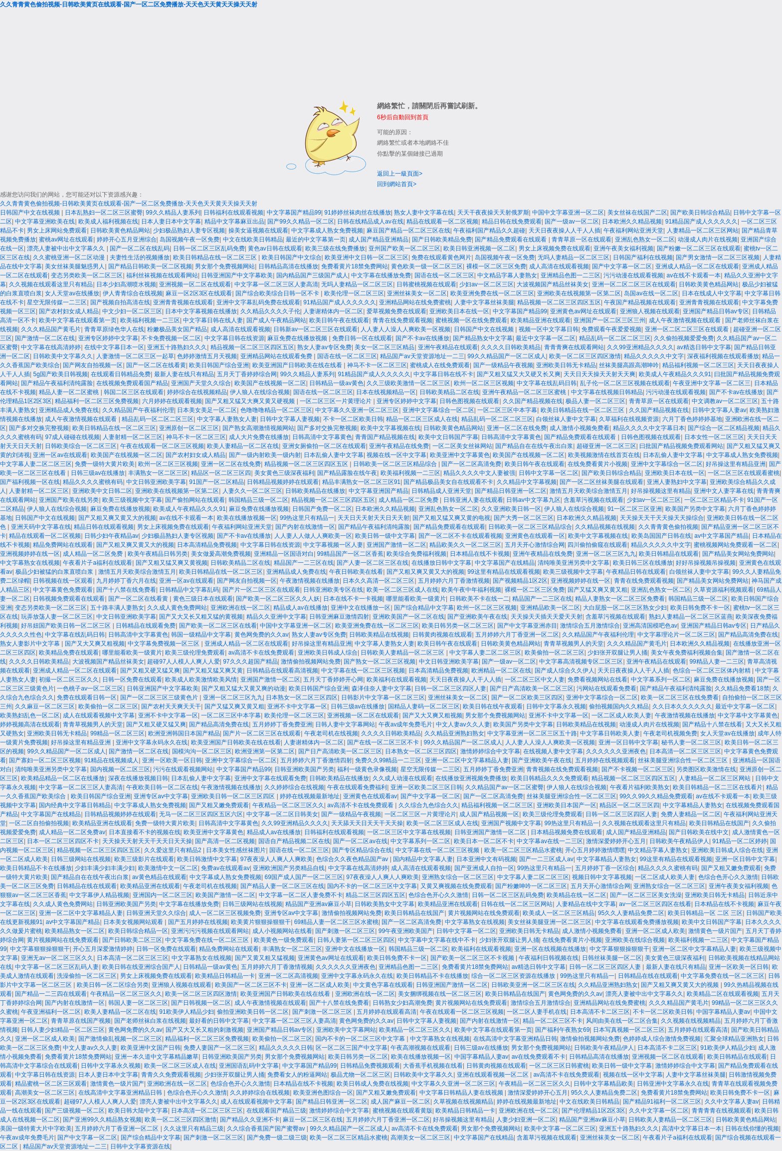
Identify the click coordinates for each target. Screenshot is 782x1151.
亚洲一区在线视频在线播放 (550, 948)
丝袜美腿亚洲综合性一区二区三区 (683, 760)
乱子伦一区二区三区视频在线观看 (625, 383)
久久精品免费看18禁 (742, 688)
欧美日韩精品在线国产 (719, 823)
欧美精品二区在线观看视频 (723, 993)
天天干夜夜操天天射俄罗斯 (493, 212)
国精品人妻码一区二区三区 (424, 706)
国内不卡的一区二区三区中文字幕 (372, 886)
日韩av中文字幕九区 (533, 499)
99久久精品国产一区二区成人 (506, 356)
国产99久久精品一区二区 (300, 221)
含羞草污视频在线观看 (593, 499)
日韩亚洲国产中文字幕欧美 (237, 275)
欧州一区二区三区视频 (484, 383)
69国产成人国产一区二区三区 (304, 877)
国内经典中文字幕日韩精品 (75, 805)
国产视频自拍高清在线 (120, 302)
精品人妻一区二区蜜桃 (69, 392)
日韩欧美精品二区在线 (449, 392)
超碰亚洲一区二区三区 (606, 446)
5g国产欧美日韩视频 (60, 374)
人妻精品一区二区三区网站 (703, 230)
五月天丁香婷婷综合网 (247, 374)
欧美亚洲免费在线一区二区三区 (492, 293)
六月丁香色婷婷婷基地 (692, 419)
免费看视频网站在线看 (597, 679)
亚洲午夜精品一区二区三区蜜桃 (525, 392)
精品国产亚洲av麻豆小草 (318, 904)
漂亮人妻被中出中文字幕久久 (66, 248)
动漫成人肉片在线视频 (708, 239)
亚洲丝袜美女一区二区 (417, 293)
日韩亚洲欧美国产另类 (304, 769)
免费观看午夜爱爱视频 (611, 329)
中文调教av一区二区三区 (725, 401)
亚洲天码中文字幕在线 (41, 526)
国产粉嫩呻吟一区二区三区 (531, 886)
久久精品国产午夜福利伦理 (138, 410)
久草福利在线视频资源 (629, 419)
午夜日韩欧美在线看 (356, 571)
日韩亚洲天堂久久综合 (156, 913)
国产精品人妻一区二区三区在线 (282, 886)
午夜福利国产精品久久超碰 (489, 230)
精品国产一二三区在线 (304, 562)
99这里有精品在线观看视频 (503, 571)
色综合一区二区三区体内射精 (712, 670)
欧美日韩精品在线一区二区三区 (215, 257)
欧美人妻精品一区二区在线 (243, 446)
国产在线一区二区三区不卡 (383, 742)
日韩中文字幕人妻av (719, 410)
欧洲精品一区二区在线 (501, 670)
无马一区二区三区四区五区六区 (201, 814)
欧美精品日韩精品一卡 (225, 975)
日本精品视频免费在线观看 (566, 832)
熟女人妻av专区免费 (324, 347)
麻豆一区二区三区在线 (313, 1119)
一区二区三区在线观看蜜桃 (744, 472)
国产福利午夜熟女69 (562, 1029)
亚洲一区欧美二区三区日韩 (426, 787)
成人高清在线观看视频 (559, 266)
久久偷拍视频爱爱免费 (684, 338)
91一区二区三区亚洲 (634, 508)
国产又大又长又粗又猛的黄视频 (201, 616)
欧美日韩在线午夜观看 (493, 706)
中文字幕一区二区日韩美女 (282, 814)
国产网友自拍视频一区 (93, 365)
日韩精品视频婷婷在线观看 (283, 481)
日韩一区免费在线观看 (132, 679)
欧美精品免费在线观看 (69, 652)
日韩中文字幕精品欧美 (603, 1083)
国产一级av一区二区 (572, 221)
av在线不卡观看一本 (694, 275)
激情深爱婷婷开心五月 (616, 841)
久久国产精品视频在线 (533, 401)
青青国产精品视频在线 (385, 437)
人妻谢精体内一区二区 (333, 311)
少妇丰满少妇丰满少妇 (105, 868)
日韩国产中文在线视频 (30, 212)
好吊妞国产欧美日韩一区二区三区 (66, 625)
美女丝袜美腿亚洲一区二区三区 (549, 922)
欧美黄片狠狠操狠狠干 (261, 922)
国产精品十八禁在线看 (712, 724)
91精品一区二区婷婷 (739, 841)
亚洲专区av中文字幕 (161, 796)
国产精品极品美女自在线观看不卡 (448, 481)
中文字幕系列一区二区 (661, 679)
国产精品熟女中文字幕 (483, 338)
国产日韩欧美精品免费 (442, 239)
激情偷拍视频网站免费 (311, 661)
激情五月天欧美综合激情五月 (588, 490)
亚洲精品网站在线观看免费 (277, 356)
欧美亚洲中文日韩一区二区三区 (366, 257)
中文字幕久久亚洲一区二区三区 (357, 410)
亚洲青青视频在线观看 (183, 302)
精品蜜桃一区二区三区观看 (51, 1083)
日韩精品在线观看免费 (146, 625)
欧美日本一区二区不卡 (484, 841)
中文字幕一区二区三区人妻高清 (276, 284)
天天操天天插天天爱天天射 (547, 616)
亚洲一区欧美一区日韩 (172, 760)
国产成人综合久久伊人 (564, 670)
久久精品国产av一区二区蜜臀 (504, 787)
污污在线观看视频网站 (183, 769)
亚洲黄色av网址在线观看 (583, 311)
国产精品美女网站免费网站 (738, 553)
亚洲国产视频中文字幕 (511, 823)
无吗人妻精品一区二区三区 (573, 257)
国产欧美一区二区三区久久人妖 (278, 598)
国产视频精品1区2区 (520, 580)
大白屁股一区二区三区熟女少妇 (625, 607)
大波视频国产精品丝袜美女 (552, 284)
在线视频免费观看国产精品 (132, 383)
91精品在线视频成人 (111, 760)
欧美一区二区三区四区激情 (585, 356)
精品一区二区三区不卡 (553, 1020)
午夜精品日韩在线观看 (636, 571)
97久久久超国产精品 (250, 661)
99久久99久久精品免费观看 (656, 796)
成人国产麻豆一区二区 (400, 1101)
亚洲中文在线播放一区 (361, 607)
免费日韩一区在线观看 (362, 338)
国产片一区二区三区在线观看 (261, 589)
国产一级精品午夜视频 (503, 365)
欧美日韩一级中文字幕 (385, 535)
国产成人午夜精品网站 (276, 320)
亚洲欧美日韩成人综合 (328, 652)
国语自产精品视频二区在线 (294, 841)
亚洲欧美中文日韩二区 (102, 490)
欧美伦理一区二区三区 (354, 293)
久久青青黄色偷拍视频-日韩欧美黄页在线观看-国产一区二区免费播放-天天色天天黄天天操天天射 (128, 4)
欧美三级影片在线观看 (144, 859)
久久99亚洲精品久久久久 (640, 347)
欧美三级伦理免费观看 (195, 652)
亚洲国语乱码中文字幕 (249, 1065)
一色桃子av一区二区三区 (90, 688)
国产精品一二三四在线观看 (51, 993)
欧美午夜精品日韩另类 (158, 553)
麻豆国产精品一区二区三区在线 (408, 230)
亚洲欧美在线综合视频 (635, 939)
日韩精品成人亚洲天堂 (441, 490)
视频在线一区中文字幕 (396, 455)
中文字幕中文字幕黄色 (748, 715)
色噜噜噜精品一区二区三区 (276, 410)
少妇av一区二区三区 (486, 284)
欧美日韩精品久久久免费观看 (549, 778)
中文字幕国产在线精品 (505, 562)
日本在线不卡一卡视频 (353, 598)
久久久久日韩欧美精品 (511, 347)
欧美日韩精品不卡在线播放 (36, 868)
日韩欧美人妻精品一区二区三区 (403, 652)
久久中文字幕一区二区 (659, 1110)
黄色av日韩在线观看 (275, 248)
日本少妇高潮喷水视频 (126, 284)
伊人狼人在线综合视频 (260, 392)
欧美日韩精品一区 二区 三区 (705, 913)
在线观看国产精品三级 (276, 1110)
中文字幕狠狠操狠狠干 (40, 948)
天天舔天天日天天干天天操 (367, 823)
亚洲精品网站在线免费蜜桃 (415, 302)
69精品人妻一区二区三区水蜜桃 (336, 922)
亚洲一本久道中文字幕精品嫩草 (156, 1056)
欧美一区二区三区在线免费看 (680, 697)
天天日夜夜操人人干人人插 (564, 230)
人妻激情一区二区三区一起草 (135, 356)
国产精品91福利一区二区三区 (662, 1101)
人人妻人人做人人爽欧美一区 (313, 535)
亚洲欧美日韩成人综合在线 (727, 850)
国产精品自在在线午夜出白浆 (534, 446)
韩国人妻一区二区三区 (138, 1002)
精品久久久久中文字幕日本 (649, 428)
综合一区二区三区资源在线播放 (514, 975)
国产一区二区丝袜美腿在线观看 (601, 481)
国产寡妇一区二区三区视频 (45, 760)
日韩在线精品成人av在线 (370, 221)
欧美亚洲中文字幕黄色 (460, 455)
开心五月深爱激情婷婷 (103, 948)
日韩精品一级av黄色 (336, 383)
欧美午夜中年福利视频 (471, 589)
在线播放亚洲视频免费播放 (471, 778)
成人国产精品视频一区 (489, 814)
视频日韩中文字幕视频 (602, 877)
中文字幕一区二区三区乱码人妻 (57, 966)
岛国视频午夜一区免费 (189, 239)
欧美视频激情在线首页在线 (604, 455)
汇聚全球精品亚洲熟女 (734, 1038)
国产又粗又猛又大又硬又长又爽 (519, 374)
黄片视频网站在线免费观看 (484, 913)
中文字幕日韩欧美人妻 (610, 733)
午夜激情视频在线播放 (310, 580)
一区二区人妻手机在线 (537, 1011)
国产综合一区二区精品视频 (724, 428)
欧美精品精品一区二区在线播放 (63, 778)
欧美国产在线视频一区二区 (270, 383)
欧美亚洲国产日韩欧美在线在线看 (298, 365)
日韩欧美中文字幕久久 (63, 356)
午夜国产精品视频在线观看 (640, 302)
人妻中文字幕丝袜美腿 (484, 302)
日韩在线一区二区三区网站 (517, 904)
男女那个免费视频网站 (225, 266)
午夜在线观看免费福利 (357, 787)
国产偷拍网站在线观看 (195, 499)
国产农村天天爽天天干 (171, 706)
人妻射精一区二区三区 (133, 437)
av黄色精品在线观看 (159, 877)
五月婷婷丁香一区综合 (605, 868)
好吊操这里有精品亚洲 (736, 463)
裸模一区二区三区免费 (496, 266)
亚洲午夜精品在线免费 (399, 446)
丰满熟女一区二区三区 (158, 472)
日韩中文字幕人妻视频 (290, 419)
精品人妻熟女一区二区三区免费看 (620, 598)
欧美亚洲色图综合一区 (323, 1092)
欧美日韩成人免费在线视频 (372, 1083)
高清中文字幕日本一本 (692, 1128)
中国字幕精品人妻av (723, 1011)
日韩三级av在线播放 (98, 472)
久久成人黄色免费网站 (177, 607)
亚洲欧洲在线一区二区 (240, 607)
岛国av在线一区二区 (651, 293)
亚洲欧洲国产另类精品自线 (289, 868)
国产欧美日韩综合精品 (700, 212)
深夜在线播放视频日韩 (138, 778)
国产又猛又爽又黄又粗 (597, 589)
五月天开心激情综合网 (535, 544)
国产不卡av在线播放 (422, 338)
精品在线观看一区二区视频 (442, 221)
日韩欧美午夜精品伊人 (679, 841)
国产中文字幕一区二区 (622, 266)
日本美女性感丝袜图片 (236, 850)
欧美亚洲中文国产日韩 (151, 1047)
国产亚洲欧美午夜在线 (477, 616)
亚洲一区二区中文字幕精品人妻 (467, 760)
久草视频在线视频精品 (463, 1101)
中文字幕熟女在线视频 (30, 562)
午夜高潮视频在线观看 (420, 1047)
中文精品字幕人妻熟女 (507, 275)
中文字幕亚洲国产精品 (378, 490)
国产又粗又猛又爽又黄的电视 (451, 517)
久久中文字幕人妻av (732, 1101)
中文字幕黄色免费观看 (63, 589)
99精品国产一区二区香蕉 (350, 553)
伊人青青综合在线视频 (133, 293)
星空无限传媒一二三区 (57, 302)
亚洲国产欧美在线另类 (69, 499)
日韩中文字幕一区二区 (549, 472)
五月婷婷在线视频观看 (605, 760)
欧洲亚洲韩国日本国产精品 (184, 733)
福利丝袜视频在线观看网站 (162, 275)
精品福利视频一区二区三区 (698, 365)
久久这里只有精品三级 (193, 1128)
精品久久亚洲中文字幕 (276, 616)
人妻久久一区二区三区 (252, 490)
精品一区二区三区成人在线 (422, 419)
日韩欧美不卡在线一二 (479, 598)
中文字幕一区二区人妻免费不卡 (301, 895)
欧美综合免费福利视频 (416, 553)
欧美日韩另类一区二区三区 (458, 625)
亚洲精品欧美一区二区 (550, 607)
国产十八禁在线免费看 (126, 589)
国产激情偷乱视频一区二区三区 (120, 1038)
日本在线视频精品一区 (386, 392)
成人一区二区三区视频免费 (225, 913)
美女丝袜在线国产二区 (637, 212)
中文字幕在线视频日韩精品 (607, 392)
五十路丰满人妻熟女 (117, 607)
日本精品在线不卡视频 (480, 553)
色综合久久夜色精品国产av (353, 859)
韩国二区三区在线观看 (134, 392)
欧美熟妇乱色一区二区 (30, 715)
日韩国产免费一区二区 (322, 508)
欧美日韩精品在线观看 (669, 553)
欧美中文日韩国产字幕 (448, 437)
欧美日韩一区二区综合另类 (113, 984)
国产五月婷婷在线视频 (198, 922)
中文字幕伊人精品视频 (99, 895)
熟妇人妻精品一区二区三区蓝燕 (691, 616)
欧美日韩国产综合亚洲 (219, 365)
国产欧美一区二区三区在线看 (218, 625)
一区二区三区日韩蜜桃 (559, 1065)
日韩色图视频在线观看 (469, 401)
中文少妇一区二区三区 (132, 311)
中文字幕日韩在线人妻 (213, 320)
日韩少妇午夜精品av (111, 535)
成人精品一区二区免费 (409, 499)
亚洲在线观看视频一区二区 (493, 1074)
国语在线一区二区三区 (444, 275)
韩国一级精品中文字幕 (201, 634)
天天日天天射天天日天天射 (373, 517)
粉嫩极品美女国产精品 (177, 329)
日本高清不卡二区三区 (600, 1011)
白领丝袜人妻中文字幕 (566, 419)
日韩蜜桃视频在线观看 (426, 284)
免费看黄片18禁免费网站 (354, 266)
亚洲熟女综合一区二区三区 (458, 877)
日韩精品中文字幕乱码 (189, 589)
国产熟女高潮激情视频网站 (258, 428)
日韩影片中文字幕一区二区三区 (383, 697)
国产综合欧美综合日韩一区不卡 (278, 293)
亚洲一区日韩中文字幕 (628, 742)
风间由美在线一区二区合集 (622, 1020)
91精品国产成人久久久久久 (701, 221)
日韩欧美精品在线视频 (379, 634)
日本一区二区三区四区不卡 (63, 841)
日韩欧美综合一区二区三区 (81, 446)
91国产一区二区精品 (216, 481)
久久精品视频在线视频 (605, 526)
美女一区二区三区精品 (384, 347)
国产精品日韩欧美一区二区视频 (150, 266)
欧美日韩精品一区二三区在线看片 (718, 787)
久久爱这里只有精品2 (173, 850)
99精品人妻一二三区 (716, 661)
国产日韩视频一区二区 (201, 1002)
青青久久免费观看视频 (171, 1074)
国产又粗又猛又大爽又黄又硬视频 (250, 401)
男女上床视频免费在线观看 (554, 248)
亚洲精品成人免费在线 (69, 410)
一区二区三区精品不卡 (714, 499)
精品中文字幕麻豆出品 (234, 221)
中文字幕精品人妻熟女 (693, 805)
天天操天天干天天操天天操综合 (662, 517)
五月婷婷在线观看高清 (386, 1011)
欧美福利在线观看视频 (396, 679)
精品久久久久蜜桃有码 (93, 481)
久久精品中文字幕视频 (527, 481)
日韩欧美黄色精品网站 (120, 230)
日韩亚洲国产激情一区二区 (491, 832)
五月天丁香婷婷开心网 (333, 679)
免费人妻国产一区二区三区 (219, 1047)
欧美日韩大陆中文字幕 (138, 1110)
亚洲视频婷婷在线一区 (30, 553)
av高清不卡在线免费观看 (261, 652)
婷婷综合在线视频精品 (197, 392)
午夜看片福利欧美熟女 (640, 787)
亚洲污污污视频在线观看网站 (210, 930)
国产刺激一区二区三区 (345, 930)
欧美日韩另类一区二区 (358, 1056)
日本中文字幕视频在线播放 (201, 311)
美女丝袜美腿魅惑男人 (75, 266)
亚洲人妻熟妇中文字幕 (677, 481)
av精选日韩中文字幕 (704, 347)
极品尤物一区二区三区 (361, 1074)
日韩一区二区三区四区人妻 (450, 688)
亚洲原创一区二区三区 (189, 428)
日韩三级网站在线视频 (81, 859)
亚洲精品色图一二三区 (570, 275)
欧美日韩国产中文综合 (292, 257)
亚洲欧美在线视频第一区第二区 (579, 293)
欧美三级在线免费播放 (335, 248)
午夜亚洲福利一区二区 (51, 1011)
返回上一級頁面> (399, 173)
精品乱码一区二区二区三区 (615, 338)
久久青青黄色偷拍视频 (668, 526)
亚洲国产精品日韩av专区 (716, 311)
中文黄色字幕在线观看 (383, 984)
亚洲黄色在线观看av (370, 796)
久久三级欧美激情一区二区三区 (408, 383)
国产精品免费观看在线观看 (511, 239)
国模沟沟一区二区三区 (202, 751)
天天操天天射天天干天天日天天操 (147, 841)
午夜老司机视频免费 (670, 733)
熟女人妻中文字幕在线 (424, 212)
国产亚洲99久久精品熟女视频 (102, 1119)
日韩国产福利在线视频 (643, 257)
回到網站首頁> (396, 184)
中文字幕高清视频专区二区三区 (581, 661)
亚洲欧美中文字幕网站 (346, 1029)
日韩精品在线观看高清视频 (282, 670)
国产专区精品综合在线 (362, 850)
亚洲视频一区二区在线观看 (195, 284)
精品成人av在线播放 (300, 607)
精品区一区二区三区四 (221, 472)
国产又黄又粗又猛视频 (265, 957)
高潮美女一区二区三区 (45, 1092)
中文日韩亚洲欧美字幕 (156, 481)
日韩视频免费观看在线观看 (69, 598)
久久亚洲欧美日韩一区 (511, 508)
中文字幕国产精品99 (294, 212)
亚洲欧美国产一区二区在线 (408, 616)
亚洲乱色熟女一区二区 (645, 239)
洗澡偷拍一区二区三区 (87, 975)
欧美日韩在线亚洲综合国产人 (141, 966)
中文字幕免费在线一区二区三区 (207, 939)
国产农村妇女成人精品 (69, 311)
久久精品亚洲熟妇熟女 (454, 733)
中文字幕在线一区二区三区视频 (363, 670)
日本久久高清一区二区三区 (378, 580)
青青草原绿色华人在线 (114, 329)
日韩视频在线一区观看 (63, 580)
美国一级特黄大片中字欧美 (36, 1128)
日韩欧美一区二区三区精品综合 (395, 463)
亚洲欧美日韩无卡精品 (566, 365)
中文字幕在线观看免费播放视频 (637, 922)
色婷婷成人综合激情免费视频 (662, 1038)
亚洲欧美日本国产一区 (566, 805)
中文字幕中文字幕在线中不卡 (437, 939)
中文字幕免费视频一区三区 (164, 643)
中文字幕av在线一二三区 (550, 841)
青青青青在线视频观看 (722, 1110)
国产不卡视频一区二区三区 (637, 769)
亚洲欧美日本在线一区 (459, 311)
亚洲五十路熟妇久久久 (177, 347)
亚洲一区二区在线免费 (517, 428)
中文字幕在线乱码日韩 (547, 383)
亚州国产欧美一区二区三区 (404, 248)
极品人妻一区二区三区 (595, 401)
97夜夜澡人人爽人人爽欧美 (276, 859)
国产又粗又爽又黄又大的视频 (117, 517)
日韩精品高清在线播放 (288, 266)
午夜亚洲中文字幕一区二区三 (712, 383)
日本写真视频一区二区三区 (629, 1029)
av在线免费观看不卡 (539, 1056)
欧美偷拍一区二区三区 (555, 652)
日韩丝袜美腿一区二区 (612, 957)
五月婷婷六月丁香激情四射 (316, 760)
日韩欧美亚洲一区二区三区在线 (533, 984)
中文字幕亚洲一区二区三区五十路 (532, 733)
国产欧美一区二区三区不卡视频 (473, 957)
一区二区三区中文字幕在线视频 (409, 832)
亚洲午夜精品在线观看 (448, 347)
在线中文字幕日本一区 (114, 347)
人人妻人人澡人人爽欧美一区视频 (405, 329)
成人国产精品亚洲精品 (378, 239)
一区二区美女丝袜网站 (462, 446)
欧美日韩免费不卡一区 (700, 607)
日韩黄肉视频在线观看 (442, 634)
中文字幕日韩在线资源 (234, 338)
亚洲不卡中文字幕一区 (297, 706)
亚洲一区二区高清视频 (288, 975)
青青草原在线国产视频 (81, 1020)
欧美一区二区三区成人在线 (402, 589)
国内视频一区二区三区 (120, 769)
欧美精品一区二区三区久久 (415, 1029)
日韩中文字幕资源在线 (140, 1146)
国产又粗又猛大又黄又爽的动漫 (243, 688)
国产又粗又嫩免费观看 (219, 805)
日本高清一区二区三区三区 (685, 751)
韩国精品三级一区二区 (258, 499)
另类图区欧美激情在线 (706, 769)
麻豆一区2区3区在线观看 (199, 293)
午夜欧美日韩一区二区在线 (162, 787)
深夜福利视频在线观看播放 (723, 356)
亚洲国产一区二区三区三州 (609, 320)
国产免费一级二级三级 (277, 1137)
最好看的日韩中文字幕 (219, 1020)
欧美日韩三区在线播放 (643, 562)
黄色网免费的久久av (261, 634)
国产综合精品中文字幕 (424, 607)
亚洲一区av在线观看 (60, 455)
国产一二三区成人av (546, 859)
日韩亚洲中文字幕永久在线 (673, 1083)
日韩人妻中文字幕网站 (345, 724)
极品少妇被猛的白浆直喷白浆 (55, 571)
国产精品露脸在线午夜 (347, 472)
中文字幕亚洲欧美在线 (45, 221)
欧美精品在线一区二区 (576, 895)
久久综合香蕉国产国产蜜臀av (267, 1128)
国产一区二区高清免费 (471, 463)
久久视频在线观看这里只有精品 (51, 284)
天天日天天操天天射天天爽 (599, 374)
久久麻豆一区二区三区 (45, 706)
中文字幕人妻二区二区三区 (36, 463)
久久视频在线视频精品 (691, 1020)
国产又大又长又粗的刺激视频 (204, 1029)
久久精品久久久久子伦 (270, 311)
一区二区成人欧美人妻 (621, 715)
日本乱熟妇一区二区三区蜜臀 (104, 212)
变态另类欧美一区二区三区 (87, 275)
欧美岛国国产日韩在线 (661, 535)
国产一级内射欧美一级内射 (265, 455)
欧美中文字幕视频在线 (390, 428)
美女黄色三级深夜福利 (284, 472)
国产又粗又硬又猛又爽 (150, 670)
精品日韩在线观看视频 (104, 526)
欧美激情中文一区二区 (168, 868)
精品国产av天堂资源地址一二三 (422, 356)
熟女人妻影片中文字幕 (30, 643)
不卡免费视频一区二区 (171, 338)
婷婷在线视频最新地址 (310, 796)
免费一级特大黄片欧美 (105, 463)
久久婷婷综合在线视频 (294, 787)
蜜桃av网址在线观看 (66, 239)
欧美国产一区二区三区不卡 (251, 984)
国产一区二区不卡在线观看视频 (460, 535)
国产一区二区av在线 (360, 841)
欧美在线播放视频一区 (247, 517)
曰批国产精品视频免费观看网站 (681, 446)
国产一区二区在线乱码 (140, 248)
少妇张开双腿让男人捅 (617, 652)
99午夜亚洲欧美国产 (406, 930)
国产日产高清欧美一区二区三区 (532, 688)
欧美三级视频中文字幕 (132, 499)
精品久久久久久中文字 (654, 356)
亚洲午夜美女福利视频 (623, 248)
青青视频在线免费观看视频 (562, 769)
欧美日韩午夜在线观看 (339, 320)
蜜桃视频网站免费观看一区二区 (736, 544)
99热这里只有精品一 (307, 517)
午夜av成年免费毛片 (406, 724)
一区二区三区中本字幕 (507, 410)
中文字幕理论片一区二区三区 (676, 634)
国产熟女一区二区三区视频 (379, 661)
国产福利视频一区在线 (30, 481)
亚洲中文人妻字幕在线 (724, 490)
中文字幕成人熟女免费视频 (327, 230)
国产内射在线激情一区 (305, 526)
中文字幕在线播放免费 (381, 275)
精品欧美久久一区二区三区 (465, 544)
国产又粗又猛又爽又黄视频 (171, 562)
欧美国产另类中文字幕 (695, 508)
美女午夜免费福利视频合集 (687, 652)
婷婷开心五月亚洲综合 (127, 239)
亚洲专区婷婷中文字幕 (108, 338)
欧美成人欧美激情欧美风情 (201, 679)
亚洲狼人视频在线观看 (650, 311)
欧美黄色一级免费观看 (284, 939)
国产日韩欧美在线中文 (699, 832)
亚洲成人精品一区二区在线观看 (697, 266)
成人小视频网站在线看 (282, 930)
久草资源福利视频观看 (724, 589)
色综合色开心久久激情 (728, 877)
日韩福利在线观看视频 (233, 212)
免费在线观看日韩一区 (87, 697)
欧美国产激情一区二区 (225, 895)
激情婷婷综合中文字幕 (490, 751)
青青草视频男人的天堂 (573, 643)
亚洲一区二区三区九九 (606, 553)
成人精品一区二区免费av (72, 832)
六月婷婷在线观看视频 (172, 401)
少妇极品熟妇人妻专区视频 (189, 230)
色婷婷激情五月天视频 (207, 356)
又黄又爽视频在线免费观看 (456, 886)
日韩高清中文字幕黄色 (322, 437)
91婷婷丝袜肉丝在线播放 (357, 212)
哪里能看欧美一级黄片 (416, 598)
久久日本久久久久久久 (682, 706)
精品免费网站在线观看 (63, 544)
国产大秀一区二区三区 (524, 517)
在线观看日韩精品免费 (121, 374)
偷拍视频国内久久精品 (619, 706)
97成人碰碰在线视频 (72, 437)
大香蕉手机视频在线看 (433, 1065)
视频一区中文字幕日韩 (549, 329)
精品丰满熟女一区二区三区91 (361, 481)
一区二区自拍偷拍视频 (39, 823)
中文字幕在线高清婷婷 (51, 347)
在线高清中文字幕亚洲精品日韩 (515, 1038)
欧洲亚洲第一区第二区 (265, 751)
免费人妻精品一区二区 (691, 814)
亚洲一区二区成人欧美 (655, 930)
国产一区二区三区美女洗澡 (646, 895)
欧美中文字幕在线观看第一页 (78, 320)
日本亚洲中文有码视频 (486, 859)
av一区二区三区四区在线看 (655, 904)
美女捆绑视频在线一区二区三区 (440, 993)
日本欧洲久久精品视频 (632, 221)
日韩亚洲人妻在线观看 (473, 499)
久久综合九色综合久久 (428, 805)
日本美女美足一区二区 (207, 410)
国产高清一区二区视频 (225, 841)
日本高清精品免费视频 (207, 544)
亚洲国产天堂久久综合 (201, 383)
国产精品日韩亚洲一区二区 (511, 490)
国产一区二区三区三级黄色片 (159, 697)
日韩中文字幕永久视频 (556, 706)
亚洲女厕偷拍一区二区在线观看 (324, 446)
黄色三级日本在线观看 (203, 598)
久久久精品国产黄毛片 (51, 329)
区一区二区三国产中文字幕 (352, 1047)
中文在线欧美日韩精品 (253, 239)
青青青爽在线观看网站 (574, 347)
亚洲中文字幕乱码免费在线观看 (258, 302)
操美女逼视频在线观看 (258, 230)
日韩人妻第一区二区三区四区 (356, 939)
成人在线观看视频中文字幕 (99, 715)
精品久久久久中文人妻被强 (479, 472)
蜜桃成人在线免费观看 (440, 365)
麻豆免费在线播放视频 (298, 338)
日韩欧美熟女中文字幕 (384, 904)
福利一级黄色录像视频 (367, 769)
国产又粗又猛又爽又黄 (213, 670)
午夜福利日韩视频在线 (549, 957)
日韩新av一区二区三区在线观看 (315, 329)
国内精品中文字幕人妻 (423, 859)
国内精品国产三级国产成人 (312, 275)
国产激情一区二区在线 (45, 338)
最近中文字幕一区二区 (546, 338)
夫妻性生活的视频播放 (140, 257)
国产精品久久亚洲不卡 (250, 1119)
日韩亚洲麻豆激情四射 (339, 616)
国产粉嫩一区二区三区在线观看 (699, 248)
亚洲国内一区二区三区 (163, 895)
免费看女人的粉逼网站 (297, 1074)
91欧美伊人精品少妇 (186, 1011)
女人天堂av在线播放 (72, 293)
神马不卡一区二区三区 (377, 365)
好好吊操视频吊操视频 (706, 562)
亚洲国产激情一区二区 (396, 544)
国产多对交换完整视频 (39, 428)
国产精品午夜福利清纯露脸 (57, 383)
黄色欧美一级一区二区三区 (427, 266)
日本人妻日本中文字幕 (171, 221)
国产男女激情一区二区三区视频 (718, 257)
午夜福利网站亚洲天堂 (633, 230)
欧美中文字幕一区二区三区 (560, 1128)
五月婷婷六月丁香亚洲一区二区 (517, 634)
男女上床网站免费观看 (57, 230)
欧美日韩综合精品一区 (138, 930)
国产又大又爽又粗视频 (95, 643)
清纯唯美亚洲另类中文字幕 (573, 562)
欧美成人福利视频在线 (108, 221)
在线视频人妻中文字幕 (553, 751)
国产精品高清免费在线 (748, 634)
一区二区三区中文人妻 (535, 679)
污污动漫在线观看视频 (633, 275)
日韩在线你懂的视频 (752, 1128)
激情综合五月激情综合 (590, 625)
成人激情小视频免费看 (579, 428)
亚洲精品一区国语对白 (284, 553)
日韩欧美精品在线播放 (315, 490)
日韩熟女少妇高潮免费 (402, 1002)
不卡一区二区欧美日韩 (353, 419)
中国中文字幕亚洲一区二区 (568, 212)
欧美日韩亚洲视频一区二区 (479, 248)
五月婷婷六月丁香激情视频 (454, 580)
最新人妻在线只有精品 (184, 374)
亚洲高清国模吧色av (650, 625)
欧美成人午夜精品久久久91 (675, 374)
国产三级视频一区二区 (75, 1110)
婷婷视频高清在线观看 (30, 724)
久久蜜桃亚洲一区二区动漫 (69, 257)
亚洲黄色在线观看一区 (535, 535)
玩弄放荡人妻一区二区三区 (57, 616)
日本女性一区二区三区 (714, 437)
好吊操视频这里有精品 (661, 490)
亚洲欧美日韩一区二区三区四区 (233, 796)
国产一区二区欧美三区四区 (527, 697)
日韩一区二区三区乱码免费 (209, 248)
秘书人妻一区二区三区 (691, 742)
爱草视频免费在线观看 (396, 311)
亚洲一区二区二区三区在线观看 (634, 284)
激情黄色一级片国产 (715, 930)
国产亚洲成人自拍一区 (484, 868)
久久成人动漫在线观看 (402, 778)
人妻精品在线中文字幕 (586, 904)
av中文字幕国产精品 (721, 535)
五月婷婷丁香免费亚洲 (282, 724)
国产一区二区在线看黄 (156, 365)
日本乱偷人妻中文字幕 (334, 455)
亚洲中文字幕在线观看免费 (270, 778)
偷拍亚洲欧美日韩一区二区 (253, 1011)
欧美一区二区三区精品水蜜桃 (523, 850)
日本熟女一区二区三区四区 (302, 697)
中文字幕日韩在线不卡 (443, 374)
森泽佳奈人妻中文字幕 (381, 688)
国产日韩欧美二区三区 (132, 939)
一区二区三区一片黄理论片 (336, 401)
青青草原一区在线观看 (581, 239)
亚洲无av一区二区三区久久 (57, 957)
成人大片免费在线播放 (259, 437)
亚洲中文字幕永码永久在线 (152, 742)
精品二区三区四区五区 (375, 895)
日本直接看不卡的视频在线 (145, 832)
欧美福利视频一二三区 (150, 320)
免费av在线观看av (225, 868)
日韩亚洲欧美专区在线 (333, 589)
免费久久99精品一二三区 (388, 760)
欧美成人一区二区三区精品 (558, 913)
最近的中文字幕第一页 (316, 239)
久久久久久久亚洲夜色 (616, 751)
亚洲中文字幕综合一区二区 (438, 410)
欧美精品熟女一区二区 (75, 930)
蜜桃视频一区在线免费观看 (471, 320)
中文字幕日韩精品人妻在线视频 (462, 1092)
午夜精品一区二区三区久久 (288, 805)
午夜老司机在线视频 (331, 733)
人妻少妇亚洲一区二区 (526, 1119)
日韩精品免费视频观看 (370, 1065)
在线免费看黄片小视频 (597, 463)
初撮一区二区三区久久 (69, 679)
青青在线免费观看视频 (402, 320)
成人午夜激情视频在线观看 (685, 320)
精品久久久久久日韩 (286, 1047)
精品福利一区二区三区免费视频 (97, 401)
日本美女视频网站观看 (134, 922)
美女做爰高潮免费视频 (221, 553)
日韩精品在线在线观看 (87, 886)
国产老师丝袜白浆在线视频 (150, 1020)
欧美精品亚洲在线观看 (541, 320)
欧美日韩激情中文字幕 (207, 859)
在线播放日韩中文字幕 (441, 562)
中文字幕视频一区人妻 (333, 544)
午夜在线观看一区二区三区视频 (162, 446)
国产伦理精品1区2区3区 (593, 1110)
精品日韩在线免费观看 (512, 221)
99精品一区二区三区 (117, 733)
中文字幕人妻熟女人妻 (227, 419)
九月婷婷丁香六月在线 (126, 580)
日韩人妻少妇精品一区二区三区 (63, 1029)
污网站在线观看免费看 (606, 688)
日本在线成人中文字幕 (712, 293)
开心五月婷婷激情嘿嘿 (595, 850)
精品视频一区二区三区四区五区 (559, 302)
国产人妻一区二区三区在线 (372, 562)
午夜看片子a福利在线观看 (97, 562)
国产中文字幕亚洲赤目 (527, 625)
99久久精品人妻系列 (173, 212)
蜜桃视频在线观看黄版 (402, 1110)
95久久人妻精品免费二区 (631, 913)
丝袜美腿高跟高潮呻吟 (629, 365)
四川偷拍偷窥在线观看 (597, 544)
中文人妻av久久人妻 (463, 724)
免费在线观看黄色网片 (441, 257)
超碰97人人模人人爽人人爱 (183, 661)
